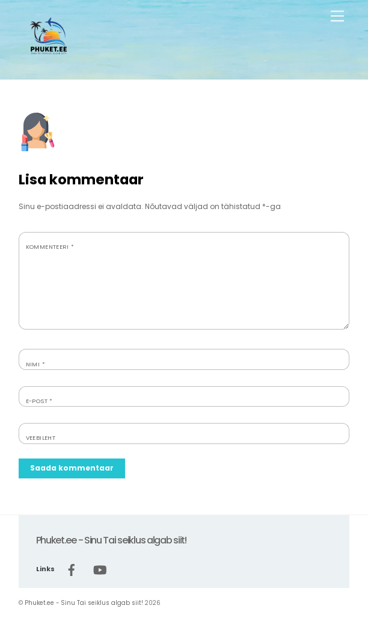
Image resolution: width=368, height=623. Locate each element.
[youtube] (100, 569)
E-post (39, 401)
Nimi (35, 364)
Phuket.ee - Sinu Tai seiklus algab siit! (84, 603)
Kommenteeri (50, 247)
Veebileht (40, 438)
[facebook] (72, 569)
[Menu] (337, 16)
